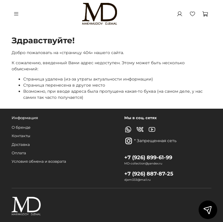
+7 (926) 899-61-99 (148, 157)
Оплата (19, 153)
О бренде (21, 127)
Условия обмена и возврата (39, 161)
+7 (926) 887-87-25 (148, 173)
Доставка (21, 144)
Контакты (21, 136)
